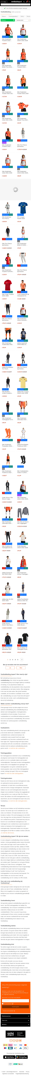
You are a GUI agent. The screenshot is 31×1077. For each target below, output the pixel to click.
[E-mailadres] (15, 1000)
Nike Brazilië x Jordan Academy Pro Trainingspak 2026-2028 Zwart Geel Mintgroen (7, 392)
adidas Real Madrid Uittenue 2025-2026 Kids (23, 599)
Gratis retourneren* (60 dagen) (16, 8)
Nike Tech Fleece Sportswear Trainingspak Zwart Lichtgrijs (22, 368)
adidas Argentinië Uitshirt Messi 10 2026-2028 (22, 343)
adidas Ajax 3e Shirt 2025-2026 (7, 599)
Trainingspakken (13, 16)
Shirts (22, 16)
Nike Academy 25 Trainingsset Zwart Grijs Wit (22, 648)
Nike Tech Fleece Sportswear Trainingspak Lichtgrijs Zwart (22, 145)
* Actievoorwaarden (8, 1011)
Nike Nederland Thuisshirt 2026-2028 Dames (6, 145)
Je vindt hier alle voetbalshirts (16, 748)
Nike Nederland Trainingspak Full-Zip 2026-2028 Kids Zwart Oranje (7, 418)
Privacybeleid (7, 1004)
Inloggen (27, 1)
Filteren (7, 20)
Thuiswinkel (20, 1064)
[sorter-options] (23, 20)
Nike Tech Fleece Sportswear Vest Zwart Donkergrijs (7, 648)
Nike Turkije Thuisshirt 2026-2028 (8, 295)
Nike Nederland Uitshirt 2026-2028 (22, 39)
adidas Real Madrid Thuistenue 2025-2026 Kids (22, 445)
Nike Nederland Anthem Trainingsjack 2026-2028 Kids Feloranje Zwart (23, 573)
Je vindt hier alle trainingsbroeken (17, 801)
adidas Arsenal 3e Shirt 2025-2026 (7, 573)
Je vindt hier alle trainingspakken (14, 773)
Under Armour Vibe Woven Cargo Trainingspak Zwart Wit (7, 498)
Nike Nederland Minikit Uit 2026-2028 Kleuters (21, 244)
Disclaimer (21, 1071)
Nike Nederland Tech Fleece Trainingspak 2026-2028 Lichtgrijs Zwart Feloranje (8, 217)
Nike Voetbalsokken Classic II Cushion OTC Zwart (22, 471)
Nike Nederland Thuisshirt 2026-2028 (6, 39)
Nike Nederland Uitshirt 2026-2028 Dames (22, 498)
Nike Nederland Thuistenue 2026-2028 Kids (7, 471)
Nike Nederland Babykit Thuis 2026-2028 (22, 119)
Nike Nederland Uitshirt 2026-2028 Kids (22, 172)
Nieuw (4, 16)
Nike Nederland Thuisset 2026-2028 (22, 92)
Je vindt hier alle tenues (7, 833)
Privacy (27, 1071)
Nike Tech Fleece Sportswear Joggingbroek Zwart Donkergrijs (7, 319)
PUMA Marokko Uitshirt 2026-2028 (22, 546)
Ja (10, 668)
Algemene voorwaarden (8, 1073)
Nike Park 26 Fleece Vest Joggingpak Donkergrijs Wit (22, 522)
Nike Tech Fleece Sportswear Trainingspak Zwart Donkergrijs (7, 244)
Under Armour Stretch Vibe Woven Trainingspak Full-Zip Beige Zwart (7, 624)
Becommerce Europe (10, 1064)
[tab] (15, 1016)
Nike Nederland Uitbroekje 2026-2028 (7, 522)
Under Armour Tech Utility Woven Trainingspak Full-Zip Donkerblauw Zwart (23, 624)
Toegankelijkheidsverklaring (22, 1073)
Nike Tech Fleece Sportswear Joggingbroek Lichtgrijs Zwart (22, 270)
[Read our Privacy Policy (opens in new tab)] (12, 1004)
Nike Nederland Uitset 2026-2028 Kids (7, 119)
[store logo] (16, 2)
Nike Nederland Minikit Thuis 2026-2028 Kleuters (7, 66)
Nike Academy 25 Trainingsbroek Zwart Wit (8, 546)
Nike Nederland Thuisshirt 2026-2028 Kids (21, 66)
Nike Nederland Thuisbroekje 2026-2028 (7, 343)
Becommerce (15, 1064)
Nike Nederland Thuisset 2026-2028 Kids (7, 92)
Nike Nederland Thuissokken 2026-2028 (7, 445)
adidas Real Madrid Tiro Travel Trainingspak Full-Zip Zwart (7, 368)
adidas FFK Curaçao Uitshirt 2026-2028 (23, 392)
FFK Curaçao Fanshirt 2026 (21, 217)
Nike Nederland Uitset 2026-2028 (7, 172)
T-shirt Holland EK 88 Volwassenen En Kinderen (23, 295)
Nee (21, 668)
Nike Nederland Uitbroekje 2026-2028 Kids (22, 418)
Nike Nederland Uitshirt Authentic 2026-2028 (22, 319)
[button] (24, 1)
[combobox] (15, 4)
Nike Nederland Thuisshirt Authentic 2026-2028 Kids (7, 270)
